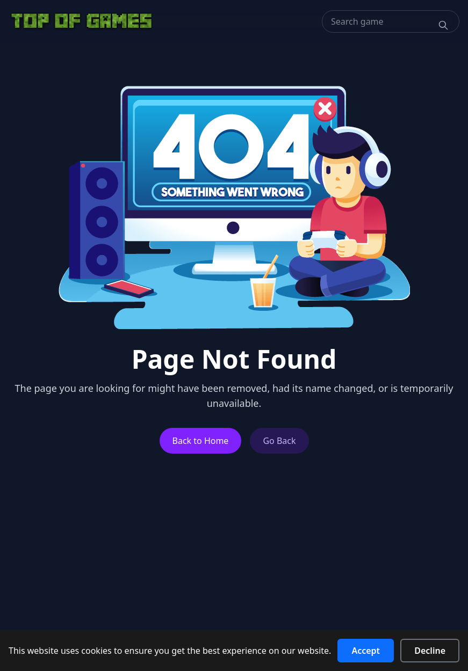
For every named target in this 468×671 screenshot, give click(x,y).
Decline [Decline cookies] (429, 651)
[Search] (443, 25)
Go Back (279, 441)
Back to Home (200, 441)
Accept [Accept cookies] (365, 651)
